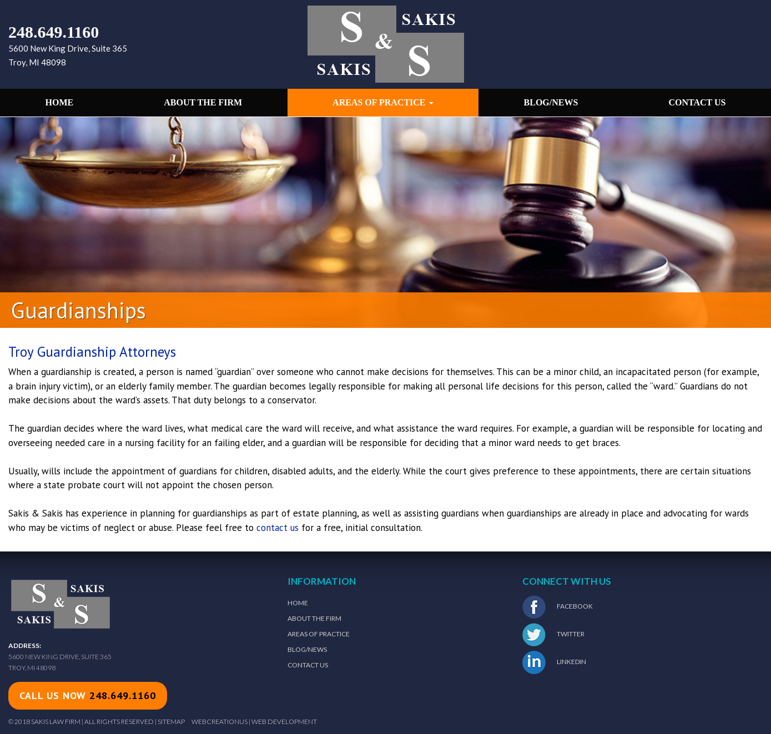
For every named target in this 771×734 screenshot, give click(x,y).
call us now (87, 695)
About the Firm (203, 102)
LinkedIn (554, 662)
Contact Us (696, 102)
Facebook (557, 607)
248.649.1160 (53, 32)
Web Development (284, 721)
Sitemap (171, 721)
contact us (277, 528)
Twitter (553, 634)
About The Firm (314, 618)
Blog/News (551, 102)
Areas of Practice (382, 102)
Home (60, 102)
